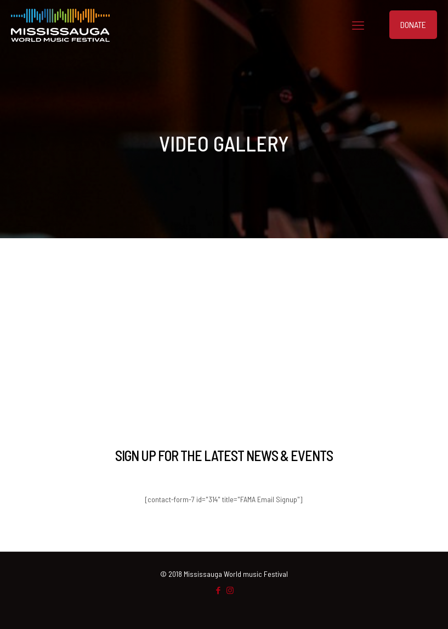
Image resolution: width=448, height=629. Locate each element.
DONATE (413, 24)
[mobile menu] (358, 24)
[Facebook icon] (218, 590)
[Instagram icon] (230, 590)
